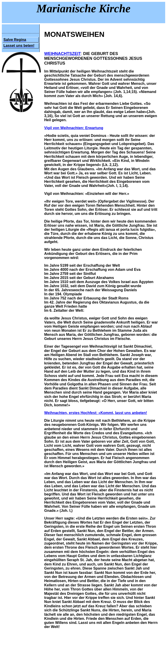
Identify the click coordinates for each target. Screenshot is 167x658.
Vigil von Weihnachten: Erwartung (73, 128)
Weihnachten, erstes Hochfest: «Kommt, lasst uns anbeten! (95, 413)
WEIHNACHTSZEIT (62, 53)
